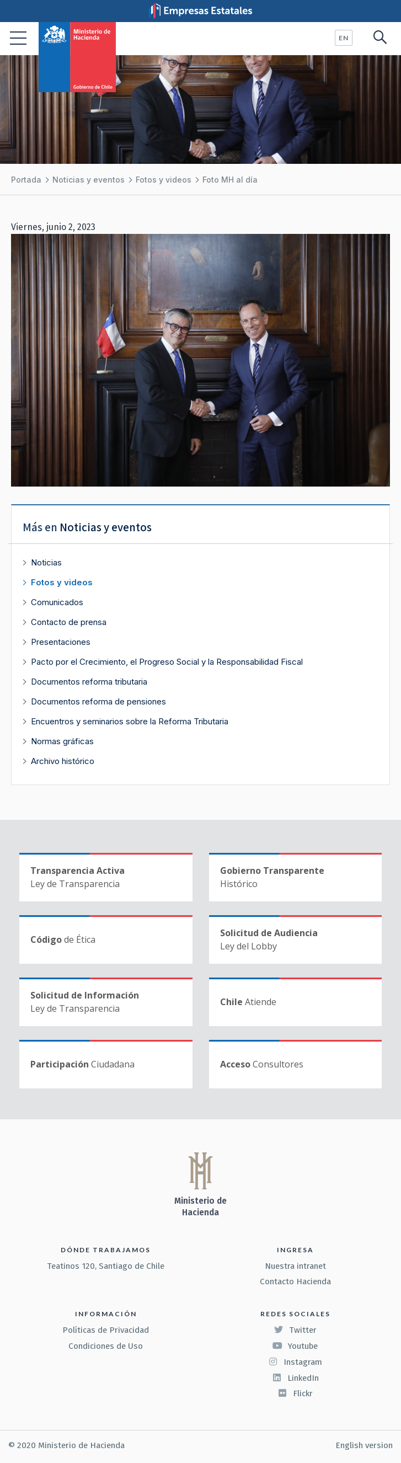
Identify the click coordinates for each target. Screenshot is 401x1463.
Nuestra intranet (295, 1266)
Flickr (295, 1393)
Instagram (295, 1362)
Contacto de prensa (68, 622)
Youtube (295, 1346)
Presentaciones (60, 642)
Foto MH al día (230, 179)
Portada (26, 179)
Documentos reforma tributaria (89, 681)
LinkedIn (295, 1378)
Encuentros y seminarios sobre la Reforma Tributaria (129, 721)
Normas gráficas (62, 741)
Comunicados (57, 602)
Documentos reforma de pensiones (98, 701)
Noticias (46, 562)
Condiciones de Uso (105, 1346)
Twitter (295, 1330)
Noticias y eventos (88, 179)
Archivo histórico (62, 761)
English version (364, 1445)
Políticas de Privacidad (105, 1330)
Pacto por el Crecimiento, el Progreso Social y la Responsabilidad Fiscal (167, 661)
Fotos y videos (163, 179)
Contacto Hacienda (295, 1281)
